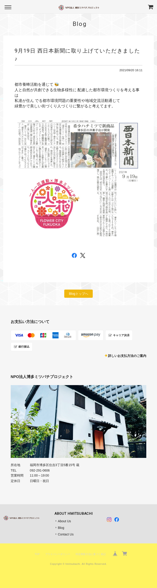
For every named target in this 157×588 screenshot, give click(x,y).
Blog (61, 528)
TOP (37, 554)
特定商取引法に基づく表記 (91, 554)
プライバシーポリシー (57, 554)
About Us (64, 521)
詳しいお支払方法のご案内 (127, 356)
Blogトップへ (78, 293)
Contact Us (66, 534)
